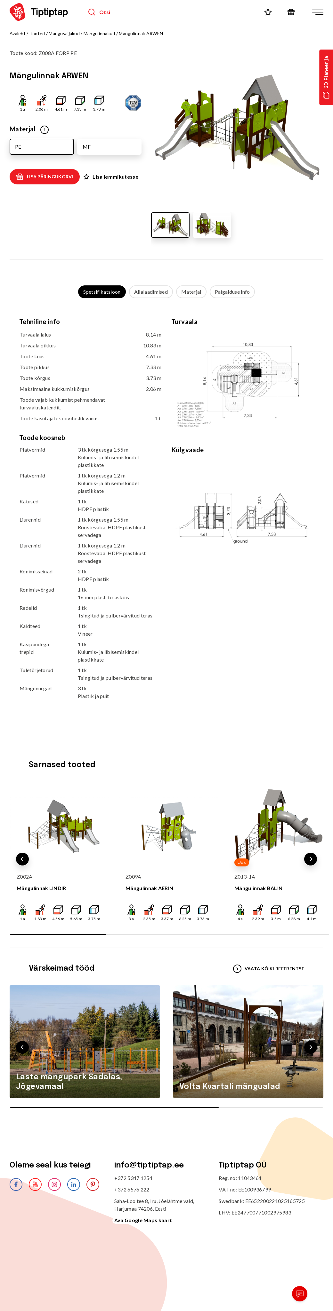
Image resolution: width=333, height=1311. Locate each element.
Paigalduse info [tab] (232, 292)
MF (87, 147)
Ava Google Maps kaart (143, 1220)
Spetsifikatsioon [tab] (102, 292)
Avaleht (18, 33)
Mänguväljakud (64, 33)
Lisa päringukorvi (44, 177)
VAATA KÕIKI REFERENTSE (268, 969)
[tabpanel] (166, 514)
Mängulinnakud (99, 33)
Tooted (37, 33)
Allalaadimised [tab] (151, 292)
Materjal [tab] (191, 292)
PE (18, 147)
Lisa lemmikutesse (111, 177)
